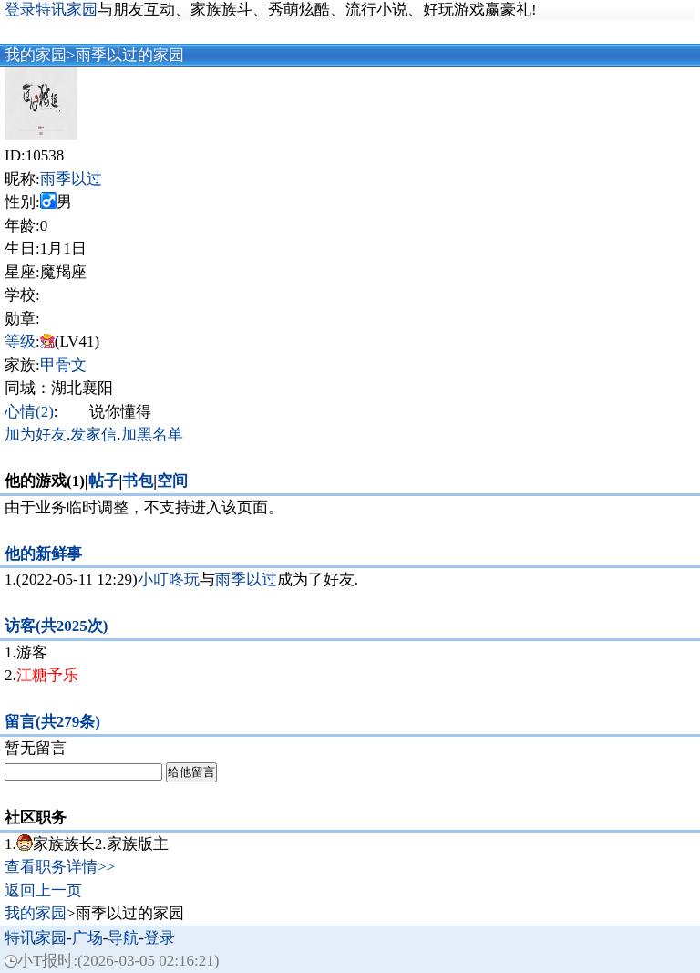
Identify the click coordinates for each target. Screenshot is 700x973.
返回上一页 (43, 890)
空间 (172, 481)
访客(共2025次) (56, 626)
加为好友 (36, 434)
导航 (123, 938)
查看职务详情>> (60, 866)
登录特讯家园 (51, 9)
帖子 (103, 481)
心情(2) (29, 411)
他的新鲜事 (43, 554)
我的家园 (36, 55)
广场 (87, 938)
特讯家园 (36, 938)
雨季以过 (71, 179)
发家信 (93, 434)
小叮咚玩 (169, 579)
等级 (20, 341)
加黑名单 (152, 434)
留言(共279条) (52, 721)
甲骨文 (63, 365)
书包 (137, 481)
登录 (159, 938)
